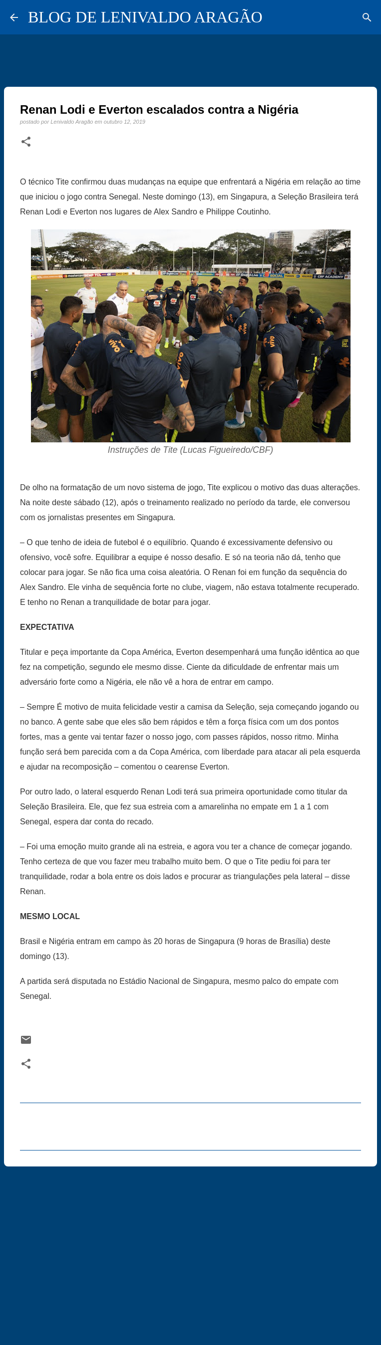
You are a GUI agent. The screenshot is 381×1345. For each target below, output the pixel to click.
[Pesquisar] (367, 17)
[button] (26, 142)
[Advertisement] (190, 1251)
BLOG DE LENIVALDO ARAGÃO (145, 17)
